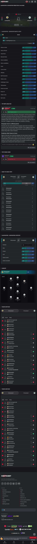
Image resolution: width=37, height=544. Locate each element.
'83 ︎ (33, 43)
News (21, 490)
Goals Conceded (6, 260)
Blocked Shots (4, 57)
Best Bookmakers (7, 492)
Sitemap (22, 503)
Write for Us (23, 497)
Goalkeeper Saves (5, 82)
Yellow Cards (3, 79)
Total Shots (3, 53)
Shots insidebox (4, 60)
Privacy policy (23, 501)
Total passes (3, 85)
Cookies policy (16, 539)
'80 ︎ (4, 40)
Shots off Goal (4, 50)
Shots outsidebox (4, 63)
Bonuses (4, 490)
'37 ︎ (4, 37)
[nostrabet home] (6, 476)
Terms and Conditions (25, 499)
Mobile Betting (6, 499)
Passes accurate (4, 88)
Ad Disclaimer (23, 505)
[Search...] (29, 1)
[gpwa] (14, 526)
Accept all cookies (33, 537)
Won (4, 248)
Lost (4, 254)
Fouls (2, 66)
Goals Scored (5, 257)
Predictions (5, 542)
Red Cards (3, 98)
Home (6, 317)
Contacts (22, 493)
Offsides (2, 72)
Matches (14, 542)
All (3, 317)
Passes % (3, 91)
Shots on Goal (4, 47)
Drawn (4, 251)
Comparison (5, 496)
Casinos (4, 493)
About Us (22, 496)
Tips (3, 497)
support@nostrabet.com (7, 519)
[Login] (32, 1)
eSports (4, 501)
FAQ (21, 492)
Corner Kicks (3, 69)
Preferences (33, 539)
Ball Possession (4, 75)
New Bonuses (32, 542)
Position (4, 244)
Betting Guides (6, 503)
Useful (23, 542)
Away (10, 317)
